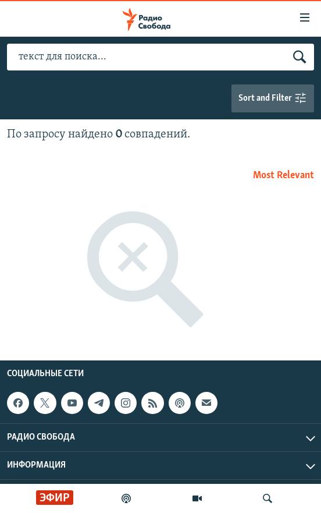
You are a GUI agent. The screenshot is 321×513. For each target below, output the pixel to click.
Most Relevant (283, 175)
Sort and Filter (272, 98)
